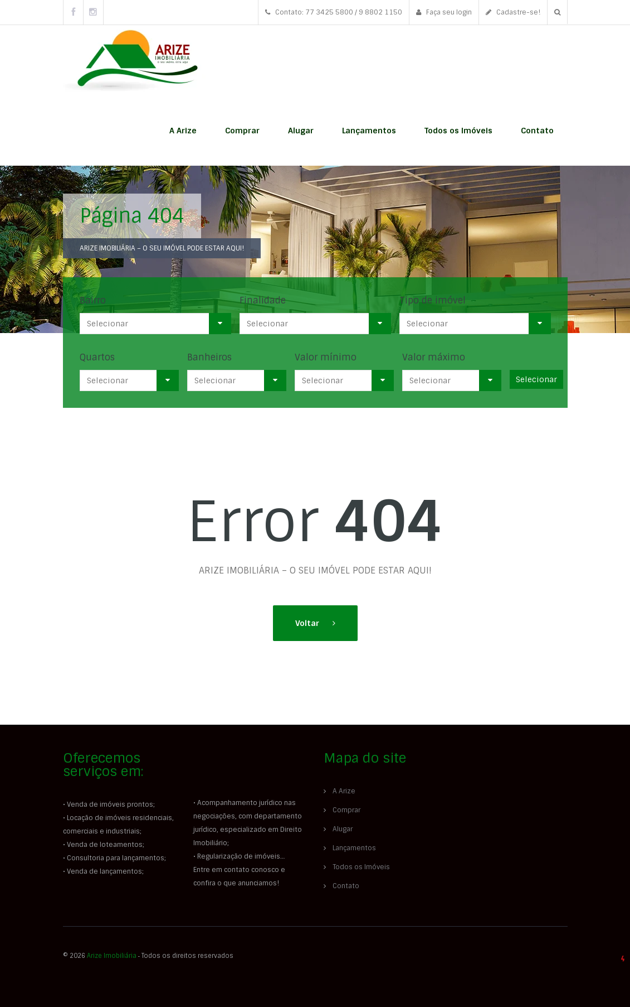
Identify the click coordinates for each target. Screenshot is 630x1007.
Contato (537, 131)
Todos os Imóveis (458, 131)
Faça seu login (444, 12)
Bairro (93, 300)
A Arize (183, 131)
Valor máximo (433, 357)
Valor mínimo (325, 357)
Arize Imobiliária (111, 956)
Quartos (97, 357)
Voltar (308, 623)
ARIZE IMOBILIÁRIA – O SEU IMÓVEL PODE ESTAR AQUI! (162, 248)
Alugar (301, 131)
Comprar (242, 131)
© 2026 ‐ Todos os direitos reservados (149, 956)
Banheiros (209, 357)
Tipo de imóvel (432, 300)
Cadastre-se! (513, 12)
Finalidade (263, 300)
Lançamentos (369, 131)
